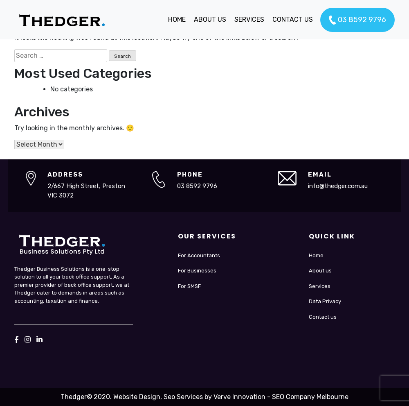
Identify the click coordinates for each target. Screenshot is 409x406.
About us (320, 271)
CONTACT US (292, 19)
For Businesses (197, 271)
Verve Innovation (239, 397)
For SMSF (189, 286)
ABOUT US (210, 19)
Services (319, 286)
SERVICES (249, 19)
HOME (177, 19)
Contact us (323, 317)
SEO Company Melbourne (310, 397)
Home (316, 255)
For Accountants (199, 255)
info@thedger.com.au (338, 186)
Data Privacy (325, 301)
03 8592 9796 (357, 20)
